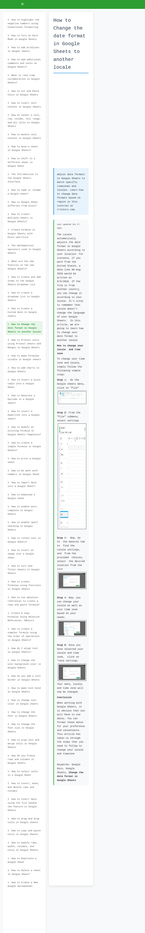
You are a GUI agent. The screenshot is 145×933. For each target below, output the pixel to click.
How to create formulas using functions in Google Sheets (24, 585)
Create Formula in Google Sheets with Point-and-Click (21, 233)
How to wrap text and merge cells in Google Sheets (23, 744)
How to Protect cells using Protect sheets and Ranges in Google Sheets (24, 344)
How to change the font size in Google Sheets (21, 728)
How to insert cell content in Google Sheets (24, 105)
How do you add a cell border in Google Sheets (24, 678)
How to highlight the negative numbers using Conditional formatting (23, 24)
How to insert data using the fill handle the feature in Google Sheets (22, 805)
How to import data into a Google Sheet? (22, 484)
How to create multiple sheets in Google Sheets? (20, 218)
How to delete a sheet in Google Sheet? (24, 872)
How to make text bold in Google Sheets (24, 690)
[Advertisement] (71, 122)
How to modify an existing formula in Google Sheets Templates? (24, 431)
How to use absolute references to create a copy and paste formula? (24, 601)
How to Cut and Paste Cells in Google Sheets (23, 93)
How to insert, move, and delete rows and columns (23, 787)
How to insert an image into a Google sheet (21, 554)
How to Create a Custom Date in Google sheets (22, 312)
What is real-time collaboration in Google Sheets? (24, 79)
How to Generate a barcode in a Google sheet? (21, 399)
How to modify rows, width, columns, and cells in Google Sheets (23, 846)
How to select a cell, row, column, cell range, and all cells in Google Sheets (24, 121)
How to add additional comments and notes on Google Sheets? (24, 63)
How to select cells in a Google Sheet (23, 773)
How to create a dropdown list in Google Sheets (24, 296)
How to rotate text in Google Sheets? (24, 540)
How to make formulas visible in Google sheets (24, 357)
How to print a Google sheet (24, 460)
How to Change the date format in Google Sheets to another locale (24, 328)
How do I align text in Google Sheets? (23, 650)
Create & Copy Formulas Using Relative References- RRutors (24, 617)
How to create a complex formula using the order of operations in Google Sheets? (24, 635)
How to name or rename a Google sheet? (24, 192)
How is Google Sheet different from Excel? (23, 204)
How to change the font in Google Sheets (22, 714)
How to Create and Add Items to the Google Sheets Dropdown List (24, 281)
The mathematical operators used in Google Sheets (24, 249)
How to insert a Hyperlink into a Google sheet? (24, 415)
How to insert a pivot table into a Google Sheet (24, 383)
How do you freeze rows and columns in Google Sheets (21, 759)
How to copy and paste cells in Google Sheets (24, 832)
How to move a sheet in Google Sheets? (23, 148)
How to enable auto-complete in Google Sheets (23, 510)
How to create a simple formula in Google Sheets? (24, 446)
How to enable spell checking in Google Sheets (23, 526)
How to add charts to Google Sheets (23, 370)
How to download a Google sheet (21, 496)
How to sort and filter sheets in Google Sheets (24, 570)
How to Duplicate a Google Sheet (22, 860)
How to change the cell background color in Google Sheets (24, 664)
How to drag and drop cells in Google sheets (23, 820)
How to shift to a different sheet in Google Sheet (21, 162)
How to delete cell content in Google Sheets (24, 136)
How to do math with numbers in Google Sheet (24, 472)
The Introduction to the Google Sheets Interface (23, 178)
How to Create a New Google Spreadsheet (23, 884)
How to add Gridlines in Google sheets (23, 49)
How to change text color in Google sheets (23, 702)
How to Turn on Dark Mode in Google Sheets (23, 37)
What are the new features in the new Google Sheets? (21, 265)
